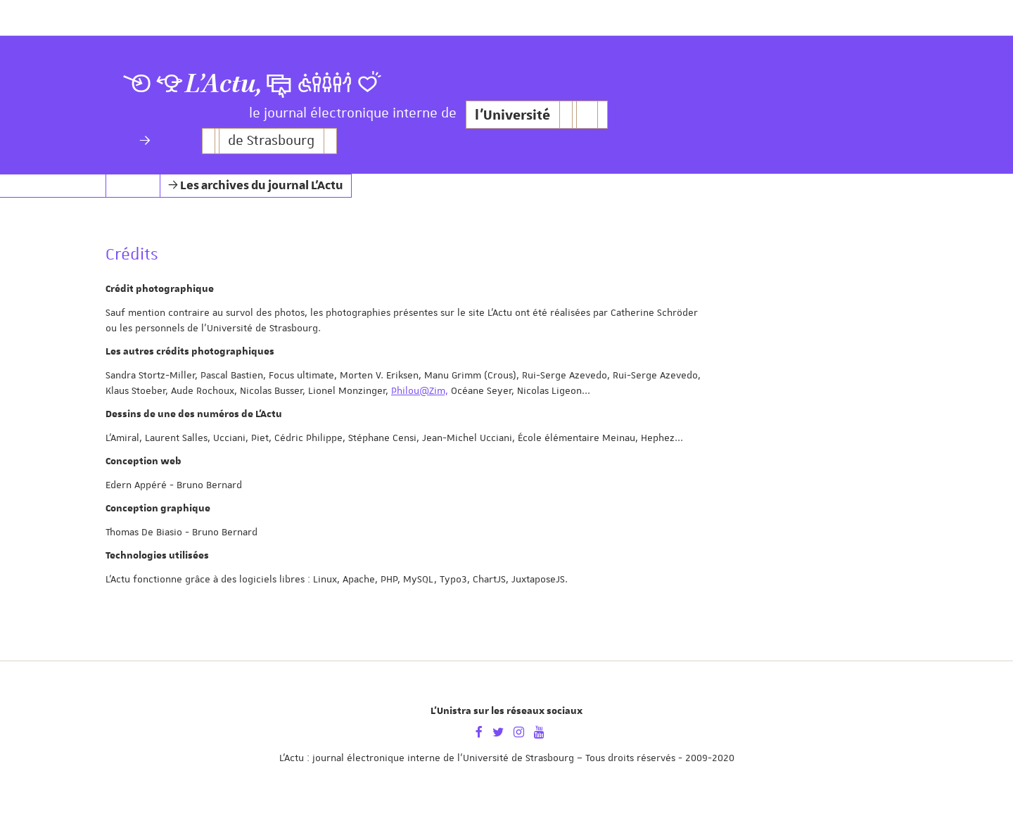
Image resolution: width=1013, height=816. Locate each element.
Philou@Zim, (419, 390)
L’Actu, (223, 84)
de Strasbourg (271, 141)
